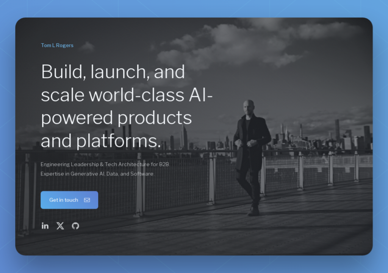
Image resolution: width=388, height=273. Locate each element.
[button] (70, 200)
